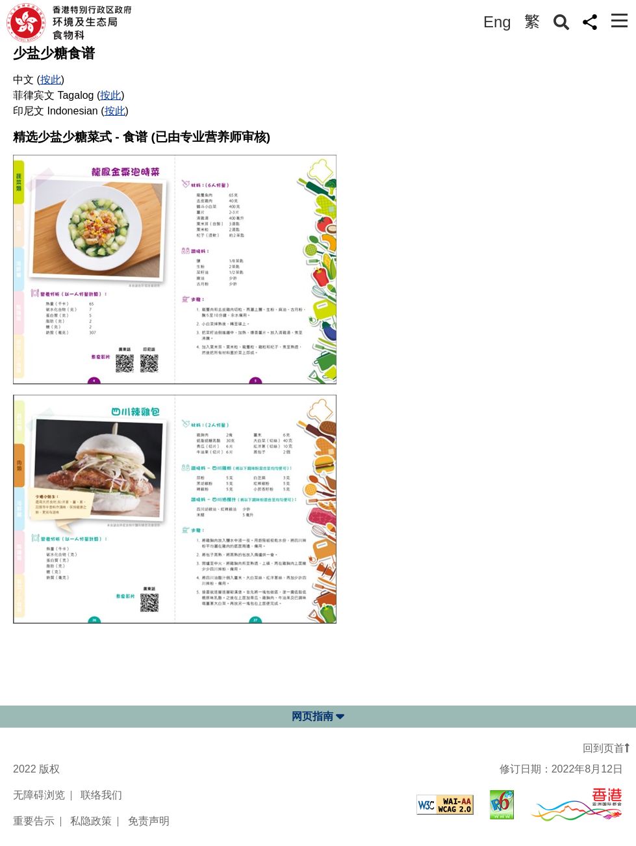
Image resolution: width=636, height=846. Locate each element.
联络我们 (101, 794)
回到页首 (606, 748)
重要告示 (34, 820)
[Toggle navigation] (619, 20)
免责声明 (149, 820)
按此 (50, 79)
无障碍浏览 (39, 794)
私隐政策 (91, 820)
